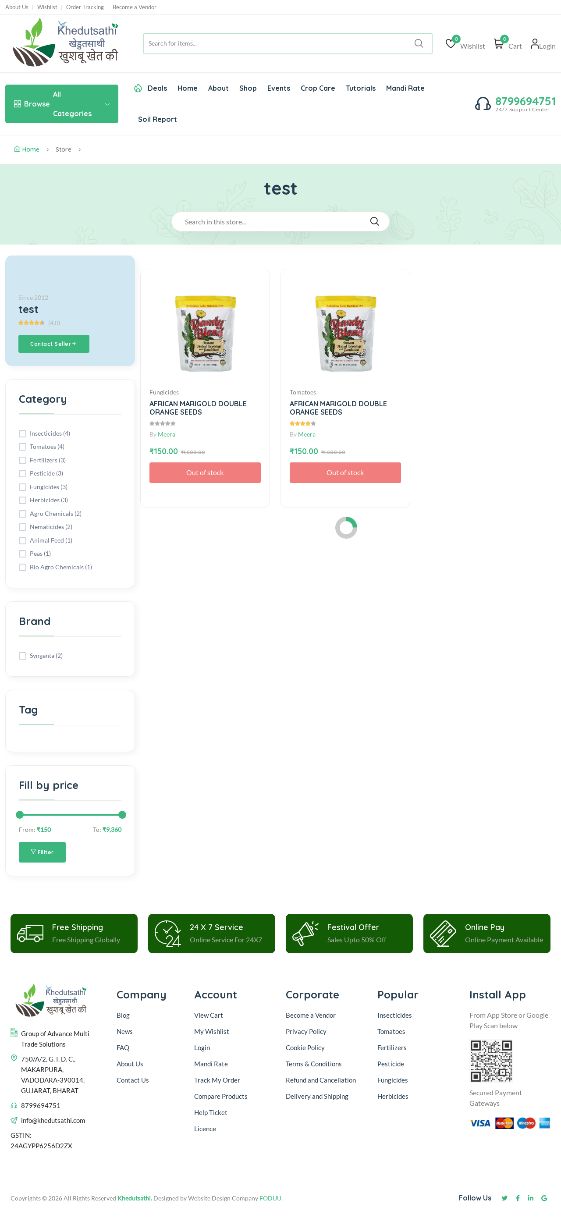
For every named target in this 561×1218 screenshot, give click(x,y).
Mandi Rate (405, 88)
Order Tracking (85, 7)
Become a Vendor (134, 7)
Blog (123, 1015)
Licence (205, 1129)
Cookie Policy (305, 1047)
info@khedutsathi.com (53, 1120)
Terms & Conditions (314, 1064)
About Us (16, 7)
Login (202, 1047)
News (125, 1031)
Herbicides (392, 1096)
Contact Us (133, 1080)
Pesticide (390, 1064)
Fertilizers (392, 1047)
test (28, 309)
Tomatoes (391, 1031)
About (218, 88)
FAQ (123, 1047)
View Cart (208, 1015)
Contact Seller (54, 344)
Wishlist (47, 7)
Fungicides (392, 1080)
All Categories (62, 104)
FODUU (270, 1198)
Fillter (42, 852)
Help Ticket (210, 1112)
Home (188, 88)
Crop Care (318, 88)
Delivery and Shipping (318, 1096)
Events (278, 88)
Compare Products (221, 1096)
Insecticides (394, 1015)
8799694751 (525, 101)
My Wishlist (211, 1031)
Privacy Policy (306, 1031)
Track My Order (217, 1080)
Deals (150, 87)
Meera (166, 434)
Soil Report (157, 119)
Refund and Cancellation (321, 1080)
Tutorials (361, 88)
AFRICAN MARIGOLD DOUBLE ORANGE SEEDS (198, 407)
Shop (248, 88)
